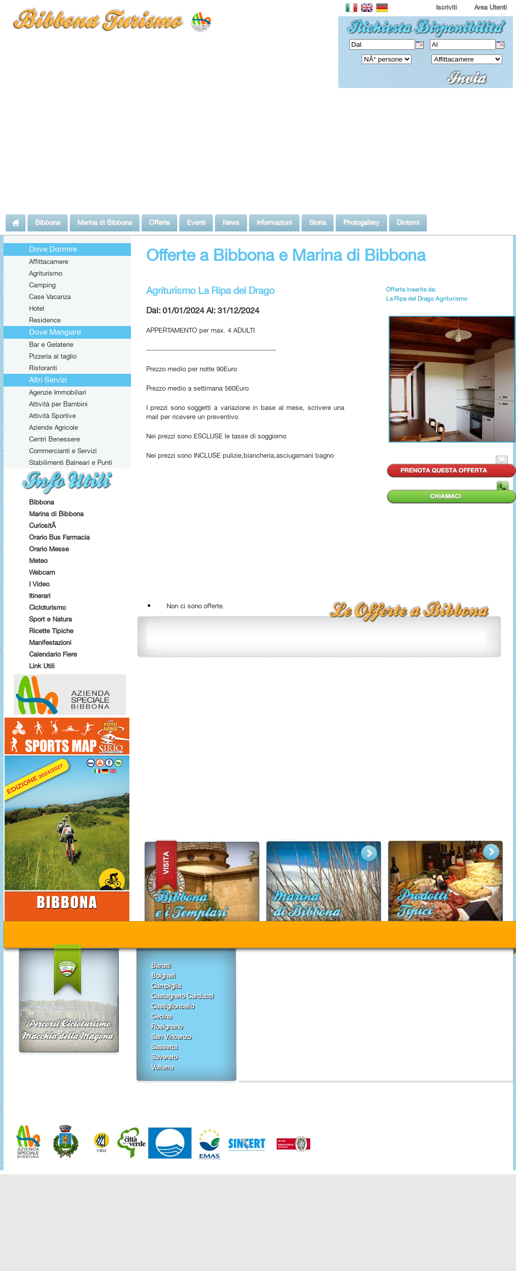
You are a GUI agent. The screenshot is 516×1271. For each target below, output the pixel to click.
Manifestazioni (50, 642)
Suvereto (164, 1057)
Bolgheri (163, 975)
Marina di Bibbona (56, 514)
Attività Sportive (52, 415)
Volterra (162, 1067)
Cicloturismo (47, 607)
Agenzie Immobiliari (57, 392)
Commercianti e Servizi (63, 451)
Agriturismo (45, 273)
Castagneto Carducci (182, 996)
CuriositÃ (43, 525)
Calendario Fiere (53, 654)
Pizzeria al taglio (52, 356)
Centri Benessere (54, 439)
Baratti (161, 965)
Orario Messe (49, 549)
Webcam (42, 572)
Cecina (161, 1016)
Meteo (38, 560)
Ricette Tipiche (51, 631)
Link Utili (42, 666)
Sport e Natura (50, 619)
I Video (39, 584)
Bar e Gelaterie (51, 344)
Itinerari (39, 596)
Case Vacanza (50, 296)
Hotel (36, 308)
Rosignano (166, 1026)
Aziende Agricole (53, 427)
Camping (42, 285)
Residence (45, 320)
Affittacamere (48, 261)
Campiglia (166, 986)
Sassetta (164, 1047)
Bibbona (41, 502)
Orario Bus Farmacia (59, 537)
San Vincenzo (171, 1036)
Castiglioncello (172, 1006)
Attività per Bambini (58, 404)
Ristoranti (43, 368)
